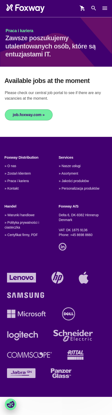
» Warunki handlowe (20, 215)
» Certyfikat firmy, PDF (21, 235)
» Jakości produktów (74, 181)
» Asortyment (68, 173)
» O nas (10, 166)
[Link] (64, 246)
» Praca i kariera (17, 181)
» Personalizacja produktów (79, 188)
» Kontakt (12, 188)
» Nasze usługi (69, 166)
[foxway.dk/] (25, 8)
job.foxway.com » (29, 115)
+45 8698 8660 (81, 235)
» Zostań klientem (18, 173)
